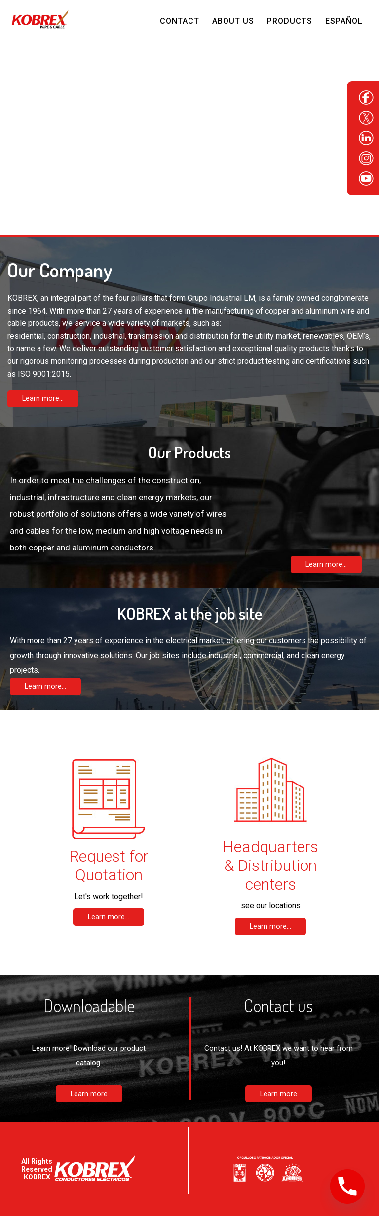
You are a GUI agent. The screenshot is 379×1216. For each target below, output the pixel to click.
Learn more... (43, 398)
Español (344, 21)
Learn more (89, 1094)
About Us (233, 21)
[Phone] (347, 1186)
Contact (179, 21)
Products (289, 21)
